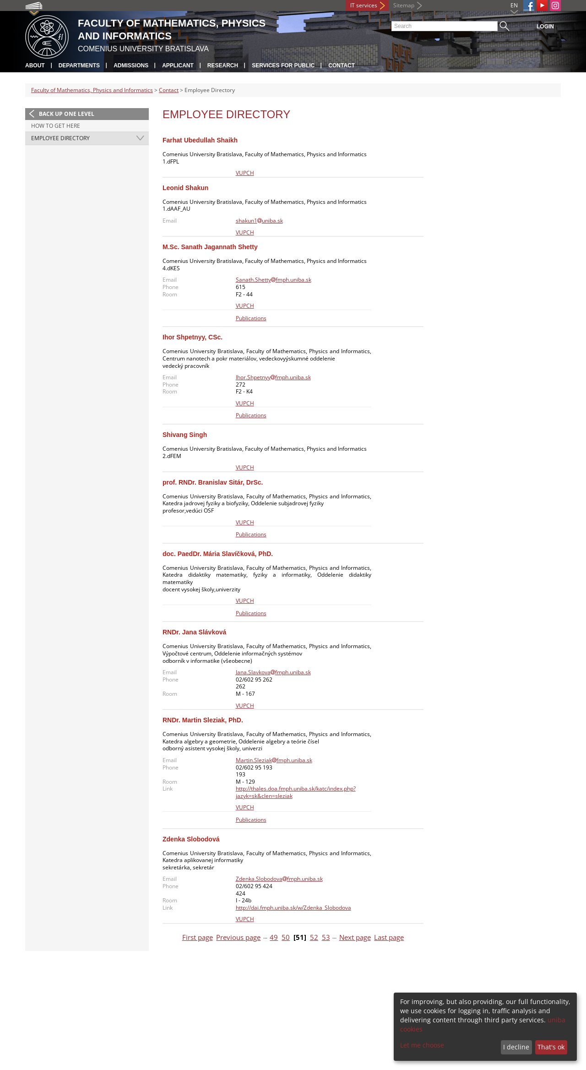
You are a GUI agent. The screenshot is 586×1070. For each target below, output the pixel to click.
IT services (363, 5)
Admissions (131, 65)
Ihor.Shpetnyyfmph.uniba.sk (273, 377)
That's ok (550, 1047)
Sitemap (403, 5)
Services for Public (283, 65)
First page (197, 937)
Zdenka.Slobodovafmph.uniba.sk (279, 879)
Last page (389, 937)
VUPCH (245, 173)
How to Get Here (55, 126)
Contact (341, 65)
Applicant (178, 65)
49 (274, 937)
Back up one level (66, 114)
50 (286, 937)
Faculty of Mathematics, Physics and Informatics (92, 90)
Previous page (238, 937)
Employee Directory (60, 138)
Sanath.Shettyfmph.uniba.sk (273, 280)
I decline (516, 1047)
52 (314, 937)
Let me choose (422, 1045)
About (35, 65)
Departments (79, 65)
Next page (355, 937)
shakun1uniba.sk (259, 220)
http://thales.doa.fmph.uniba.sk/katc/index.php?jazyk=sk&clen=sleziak (296, 792)
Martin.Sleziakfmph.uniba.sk (274, 760)
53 (326, 937)
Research (222, 65)
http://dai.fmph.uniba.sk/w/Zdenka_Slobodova (293, 908)
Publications (251, 318)
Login (545, 26)
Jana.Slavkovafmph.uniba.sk (273, 672)
